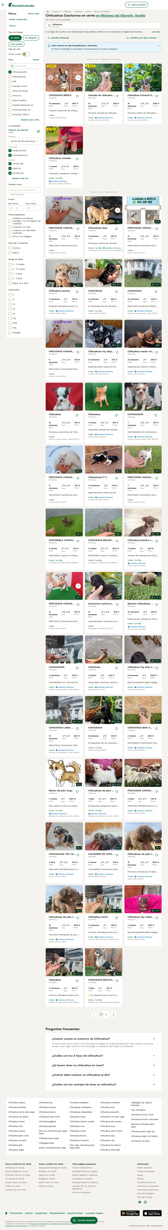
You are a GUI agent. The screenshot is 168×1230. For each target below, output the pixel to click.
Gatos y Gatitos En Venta (51, 1164)
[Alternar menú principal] (2, 4)
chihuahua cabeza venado (82, 1121)
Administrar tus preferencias (16, 1226)
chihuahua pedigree (79, 1102)
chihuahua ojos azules (111, 1121)
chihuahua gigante (47, 1121)
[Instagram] (145, 1202)
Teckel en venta (12, 1186)
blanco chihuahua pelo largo (52, 1148)
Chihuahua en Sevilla (82, 1179)
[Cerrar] (158, 46)
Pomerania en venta (14, 1179)
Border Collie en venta (16, 1182)
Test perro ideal (144, 1197)
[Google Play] (130, 1213)
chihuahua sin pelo (17, 1140)
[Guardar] (77, 96)
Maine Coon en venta (49, 1182)
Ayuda (140, 1175)
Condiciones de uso (146, 1182)
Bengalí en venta (47, 1179)
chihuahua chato (77, 1117)
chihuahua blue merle (49, 1117)
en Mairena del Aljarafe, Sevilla (120, 15)
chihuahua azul (107, 1107)
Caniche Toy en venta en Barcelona (84, 1187)
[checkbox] (10, 72)
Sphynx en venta (47, 1175)
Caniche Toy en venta (15, 1190)
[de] (17, 208)
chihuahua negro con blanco (144, 1136)
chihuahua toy (45, 1102)
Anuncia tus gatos (145, 1193)
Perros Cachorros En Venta (18, 1164)
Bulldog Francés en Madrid (85, 1171)
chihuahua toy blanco (110, 1145)
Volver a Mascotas (18, 19)
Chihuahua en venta (14, 1168)
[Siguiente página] (113, 1014)
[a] (35, 208)
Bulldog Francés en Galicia (85, 1182)
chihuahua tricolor (47, 1107)
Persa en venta (46, 1186)
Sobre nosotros (144, 1168)
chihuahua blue (107, 1126)
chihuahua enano (16, 1121)
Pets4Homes (16, 1213)
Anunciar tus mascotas (148, 1186)
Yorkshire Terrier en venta (17, 1175)
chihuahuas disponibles (81, 1112)
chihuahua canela (16, 1131)
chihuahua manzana (79, 1140)
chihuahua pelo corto (18, 1135)
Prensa (140, 1179)
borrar (36, 59)
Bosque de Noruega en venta (52, 1168)
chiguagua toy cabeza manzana (141, 1103)
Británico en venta (47, 1171)
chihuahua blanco (47, 1112)
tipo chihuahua (138, 1110)
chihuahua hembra (17, 1107)
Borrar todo (33, 13)
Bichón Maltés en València (84, 1175)
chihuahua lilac (107, 1135)
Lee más (156, 32)
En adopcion (31, 38)
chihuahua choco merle (111, 1131)
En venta (15, 38)
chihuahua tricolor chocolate (144, 1119)
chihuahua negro (16, 1150)
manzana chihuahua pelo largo (142, 1125)
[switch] (26, 54)
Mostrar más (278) (30, 120)
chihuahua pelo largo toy (143, 1131)
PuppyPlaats (41, 1213)
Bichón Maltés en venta (16, 1171)
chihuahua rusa (77, 1126)
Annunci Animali (75, 1213)
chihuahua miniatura (110, 1102)
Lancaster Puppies (94, 1213)
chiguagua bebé (46, 1143)
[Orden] (143, 37)
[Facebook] (139, 1202)
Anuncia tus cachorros (147, 1190)
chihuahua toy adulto (18, 1117)
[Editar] (38, 131)
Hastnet (29, 1213)
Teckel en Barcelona (82, 1168)
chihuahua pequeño (109, 1112)
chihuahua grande (47, 1126)
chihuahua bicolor (78, 1135)
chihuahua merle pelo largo (21, 1112)
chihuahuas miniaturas (80, 1107)
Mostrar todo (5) (20, 178)
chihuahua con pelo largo (112, 1117)
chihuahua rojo (107, 1140)
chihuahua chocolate (110, 1150)
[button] (64, 78)
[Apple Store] (152, 1213)
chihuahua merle (78, 1131)
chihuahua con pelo (140, 1141)
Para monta (16, 44)
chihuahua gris (15, 1145)
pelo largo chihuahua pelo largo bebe (82, 1146)
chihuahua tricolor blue (142, 1114)
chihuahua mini (15, 1126)
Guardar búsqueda (58, 38)
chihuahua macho (16, 1102)
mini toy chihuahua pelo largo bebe (53, 1132)
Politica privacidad (145, 1171)
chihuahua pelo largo (49, 1138)
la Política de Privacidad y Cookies (62, 1224)
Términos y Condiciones (39, 1224)
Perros (12, 26)
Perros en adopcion (81, 1192)
